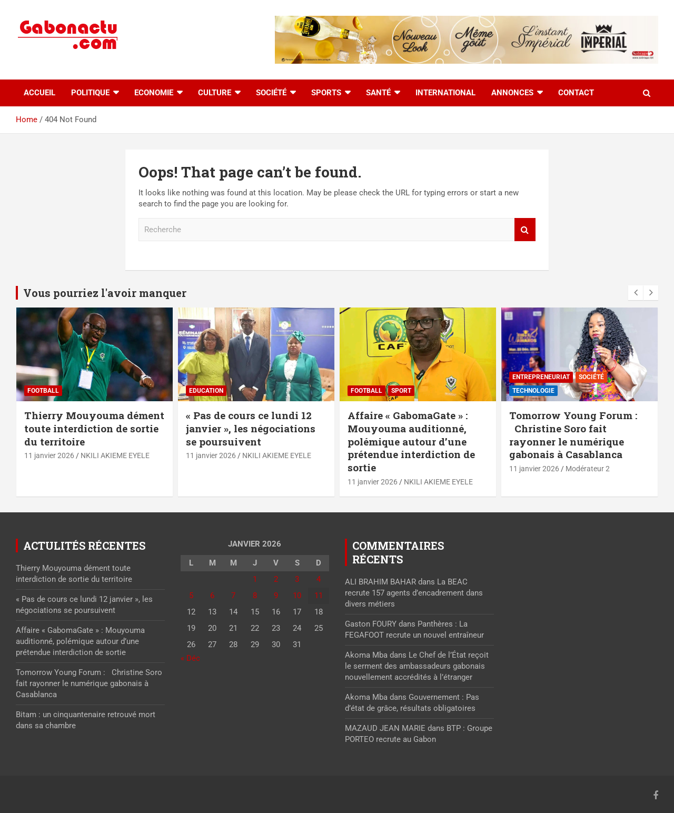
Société (271, 92)
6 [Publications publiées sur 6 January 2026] (212, 595)
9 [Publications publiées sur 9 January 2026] (276, 595)
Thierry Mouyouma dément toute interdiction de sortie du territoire (94, 428)
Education (206, 390)
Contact (576, 92)
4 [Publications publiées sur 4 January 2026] (318, 579)
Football (43, 390)
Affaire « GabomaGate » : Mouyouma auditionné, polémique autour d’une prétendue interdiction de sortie (411, 441)
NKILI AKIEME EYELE (115, 455)
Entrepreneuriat (541, 377)
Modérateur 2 (588, 468)
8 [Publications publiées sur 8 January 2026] (255, 595)
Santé (378, 92)
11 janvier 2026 (49, 455)
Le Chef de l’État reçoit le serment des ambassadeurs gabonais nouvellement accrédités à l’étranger (417, 666)
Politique (90, 92)
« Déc (190, 658)
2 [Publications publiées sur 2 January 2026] (276, 579)
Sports (326, 92)
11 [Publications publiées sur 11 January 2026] (318, 595)
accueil (39, 92)
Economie (153, 92)
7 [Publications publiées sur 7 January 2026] (233, 595)
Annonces (512, 92)
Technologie (533, 390)
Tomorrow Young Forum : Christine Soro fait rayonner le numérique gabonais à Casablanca (573, 435)
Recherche (525, 230)
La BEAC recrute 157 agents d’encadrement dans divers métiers (414, 593)
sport (401, 390)
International (445, 92)
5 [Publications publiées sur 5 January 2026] (191, 595)
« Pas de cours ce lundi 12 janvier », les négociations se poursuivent (250, 428)
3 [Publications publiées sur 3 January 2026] (297, 579)
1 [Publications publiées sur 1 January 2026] (255, 579)
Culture (214, 92)
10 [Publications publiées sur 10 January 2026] (297, 595)
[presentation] (635, 292)
